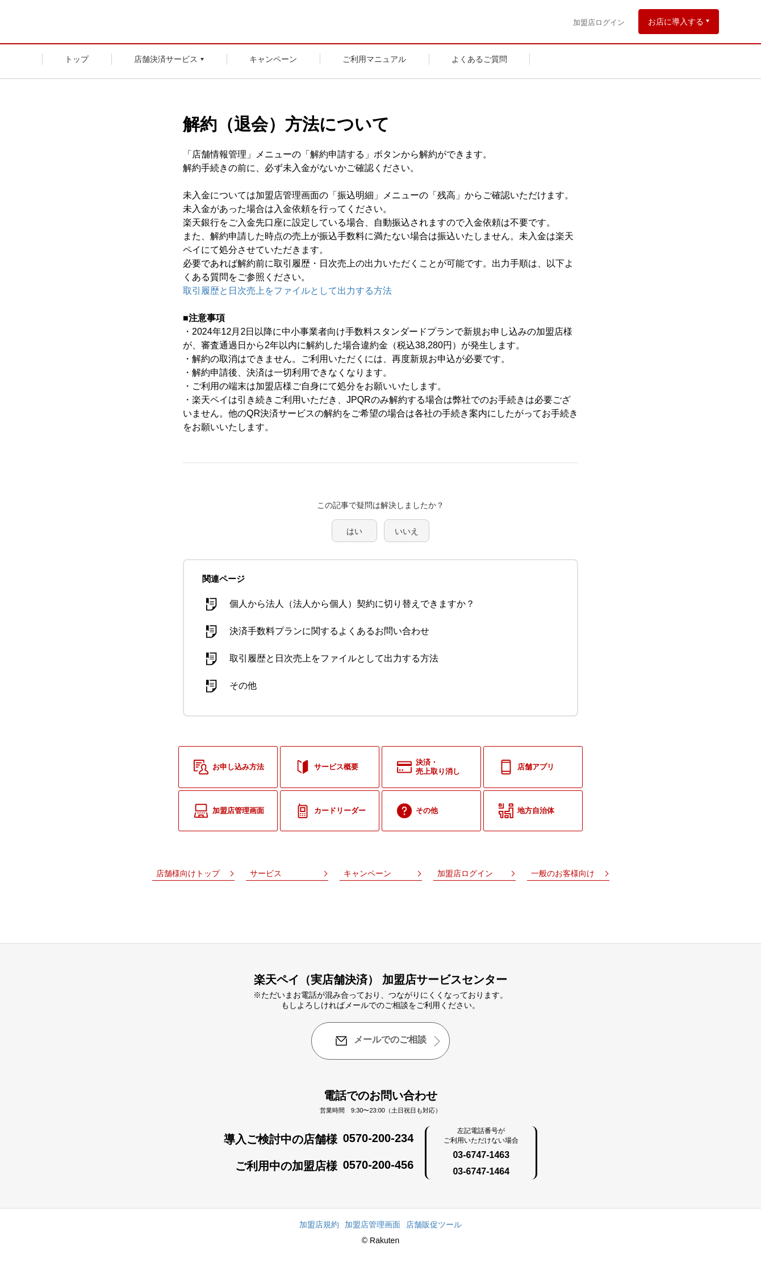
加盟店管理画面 (372, 1224)
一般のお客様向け (563, 873)
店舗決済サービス (166, 59)
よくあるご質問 (479, 59)
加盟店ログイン (599, 22)
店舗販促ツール (434, 1224)
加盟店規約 (319, 1224)
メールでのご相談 (380, 1041)
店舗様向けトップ (188, 873)
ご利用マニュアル (374, 59)
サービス (266, 873)
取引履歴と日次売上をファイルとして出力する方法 (287, 290)
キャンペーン (273, 59)
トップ (77, 59)
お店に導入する (676, 21)
